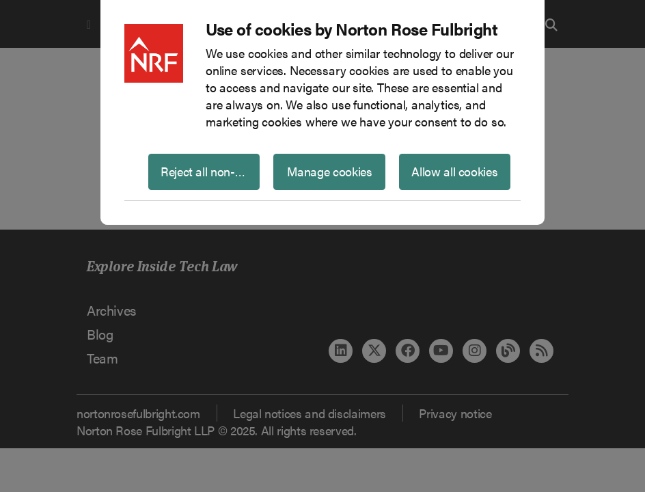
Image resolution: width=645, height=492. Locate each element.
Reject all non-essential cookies (210, 171)
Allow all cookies (454, 171)
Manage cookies (329, 171)
